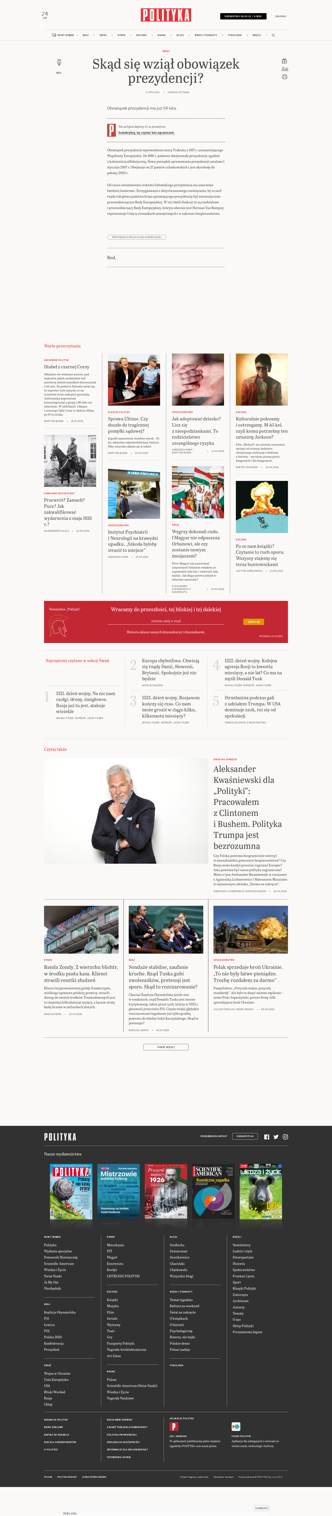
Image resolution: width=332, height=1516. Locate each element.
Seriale (112, 1321)
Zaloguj (278, 17)
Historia (239, 1266)
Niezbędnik (52, 1291)
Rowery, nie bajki (182, 1340)
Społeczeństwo (244, 1273)
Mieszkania (115, 1248)
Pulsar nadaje (180, 1353)
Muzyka (113, 1309)
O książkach (179, 1321)
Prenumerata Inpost (214, 1140)
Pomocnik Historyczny (61, 1260)
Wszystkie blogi (181, 1279)
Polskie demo (180, 1346)
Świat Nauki (53, 1279)
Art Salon (114, 1359)
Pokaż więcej (166, 1050)
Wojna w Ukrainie (57, 1376)
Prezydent (51, 1353)
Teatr (111, 1334)
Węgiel (112, 1260)
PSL (47, 1334)
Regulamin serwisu (119, 1423)
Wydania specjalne (58, 1254)
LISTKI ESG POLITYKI (123, 1279)
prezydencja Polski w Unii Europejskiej (137, 240)
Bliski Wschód (54, 1395)
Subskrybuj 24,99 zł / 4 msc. (241, 17)
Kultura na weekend (184, 1309)
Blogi (180, 38)
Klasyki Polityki (244, 1291)
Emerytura (115, 1266)
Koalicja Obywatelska (60, 1315)
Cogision (192, 1480)
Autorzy (239, 1310)
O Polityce (51, 1453)
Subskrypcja (245, 1140)
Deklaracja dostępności (123, 1445)
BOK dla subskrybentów (60, 1445)
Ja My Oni (51, 1285)
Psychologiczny (181, 1334)
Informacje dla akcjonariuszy (127, 1453)
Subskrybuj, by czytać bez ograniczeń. (146, 136)
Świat (103, 38)
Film (110, 1315)
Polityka (50, 1248)
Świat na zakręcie (183, 1315)
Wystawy (113, 1328)
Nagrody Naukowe (120, 1401)
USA (47, 1389)
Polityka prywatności (122, 1438)
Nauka (162, 38)
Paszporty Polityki (120, 1346)
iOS (172, 1440)
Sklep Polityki (243, 1329)
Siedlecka (177, 1248)
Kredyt (112, 1273)
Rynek (122, 38)
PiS (46, 1321)
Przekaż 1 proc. (244, 1279)
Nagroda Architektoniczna (126, 1353)
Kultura (141, 38)
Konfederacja (54, 1346)
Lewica (49, 1328)
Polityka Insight (67, 1480)
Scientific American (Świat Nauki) (132, 1389)
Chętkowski (178, 1273)
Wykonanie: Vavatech (223, 1480)
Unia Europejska (56, 1382)
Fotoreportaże (243, 1260)
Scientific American (59, 1266)
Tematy (238, 1316)
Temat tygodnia (181, 1303)
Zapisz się (254, 625)
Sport (237, 1285)
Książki (112, 1303)
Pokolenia (235, 38)
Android (181, 1440)
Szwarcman (178, 1254)
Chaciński (177, 1266)
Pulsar (112, 1382)
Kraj (86, 38)
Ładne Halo (203, 1480)
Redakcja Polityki (56, 1423)
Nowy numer (66, 38)
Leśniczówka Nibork (94, 1480)
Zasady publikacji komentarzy (127, 1430)
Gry (109, 1340)
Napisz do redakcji (56, 1438)
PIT (109, 1254)
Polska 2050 (53, 1340)
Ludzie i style (242, 1254)
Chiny (48, 1407)
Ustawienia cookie (119, 1460)
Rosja (48, 1401)
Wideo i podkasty (206, 38)
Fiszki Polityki (241, 1440)
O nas (237, 1322)
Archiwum (241, 1304)
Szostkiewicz (180, 1260)
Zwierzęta (240, 1298)
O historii (177, 1328)
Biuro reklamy (53, 1430)
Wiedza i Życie (55, 1273)
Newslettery (242, 1248)
